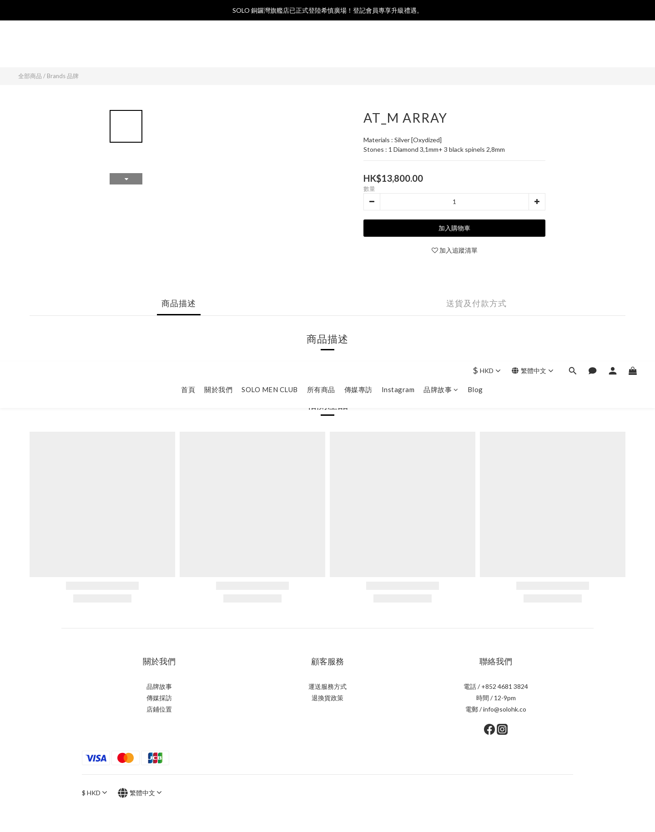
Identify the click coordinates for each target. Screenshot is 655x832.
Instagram (398, 49)
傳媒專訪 (358, 49)
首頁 (188, 49)
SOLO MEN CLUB (270, 49)
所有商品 (321, 49)
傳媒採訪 (159, 698)
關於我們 (218, 49)
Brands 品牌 (63, 76)
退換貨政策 (327, 698)
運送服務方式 (327, 686)
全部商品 (30, 76)
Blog (475, 49)
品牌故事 (440, 49)
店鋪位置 (159, 709)
